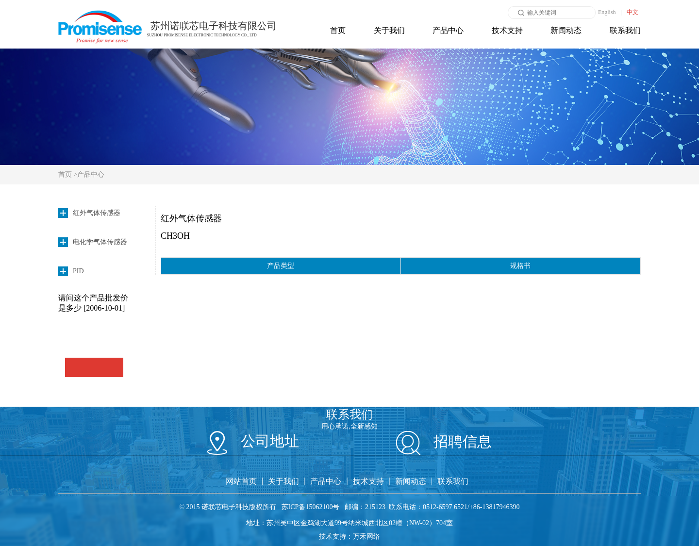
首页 (338, 30)
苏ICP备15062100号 (311, 507)
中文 (632, 12)
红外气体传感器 (191, 218)
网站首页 (241, 481)
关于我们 (389, 30)
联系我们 (625, 30)
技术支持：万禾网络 (349, 536)
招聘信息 (444, 441)
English (607, 12)
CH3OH (175, 236)
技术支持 (507, 30)
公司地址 (253, 441)
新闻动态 (566, 30)
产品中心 (448, 30)
